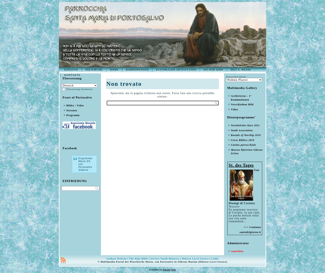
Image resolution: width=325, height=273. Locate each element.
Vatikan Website (116, 258)
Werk (114, 69)
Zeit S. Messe (240, 69)
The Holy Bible (138, 258)
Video (234, 109)
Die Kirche (94, 69)
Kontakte (72, 74)
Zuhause (71, 69)
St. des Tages (241, 165)
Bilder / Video (75, 105)
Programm (73, 115)
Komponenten (137, 69)
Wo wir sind (213, 69)
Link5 (215, 258)
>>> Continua (252, 227)
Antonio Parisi (169, 270)
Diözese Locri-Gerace (195, 258)
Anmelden (237, 251)
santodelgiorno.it (250, 232)
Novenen (71, 110)
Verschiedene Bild (242, 104)
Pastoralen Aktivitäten (176, 69)
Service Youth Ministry (164, 258)
